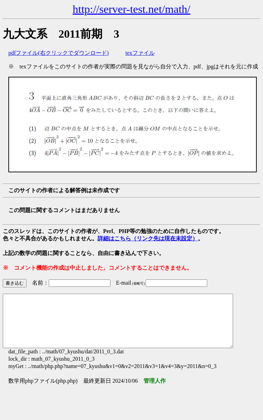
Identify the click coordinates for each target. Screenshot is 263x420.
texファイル (140, 53)
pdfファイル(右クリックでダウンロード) (58, 53)
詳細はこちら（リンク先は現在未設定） (148, 238)
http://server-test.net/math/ (132, 9)
